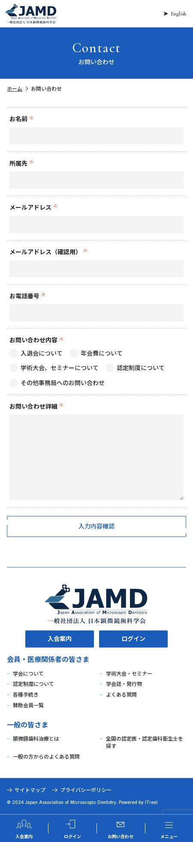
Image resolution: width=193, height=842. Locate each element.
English (178, 13)
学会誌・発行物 (124, 684)
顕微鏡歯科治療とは (36, 739)
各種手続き (26, 695)
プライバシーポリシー (86, 790)
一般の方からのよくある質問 (46, 756)
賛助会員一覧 (28, 705)
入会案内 (60, 638)
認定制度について (33, 684)
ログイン (133, 638)
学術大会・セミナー (129, 673)
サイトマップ (30, 790)
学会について (28, 673)
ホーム (14, 89)
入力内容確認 (96, 526)
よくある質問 (121, 695)
